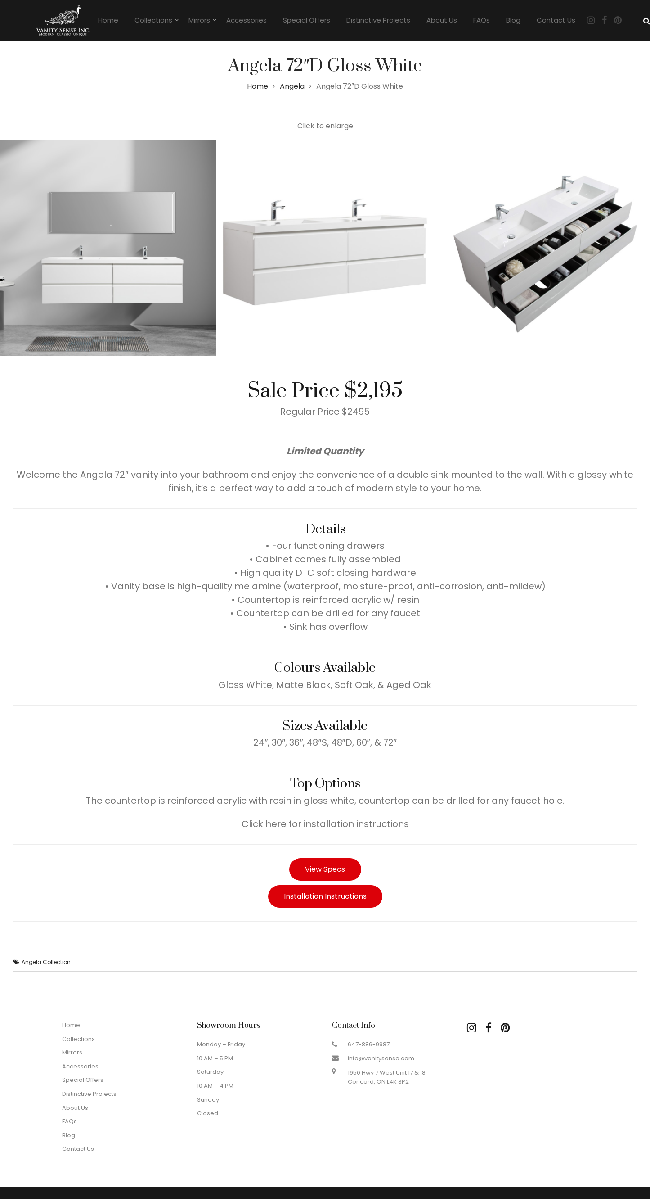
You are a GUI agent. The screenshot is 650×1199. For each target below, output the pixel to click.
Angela (292, 86)
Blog (513, 20)
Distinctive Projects (378, 20)
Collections (153, 20)
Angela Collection (46, 962)
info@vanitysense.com (381, 1058)
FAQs (481, 20)
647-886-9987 (369, 1044)
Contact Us (556, 20)
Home (108, 20)
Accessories (246, 20)
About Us (441, 20)
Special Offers (306, 20)
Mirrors (199, 20)
